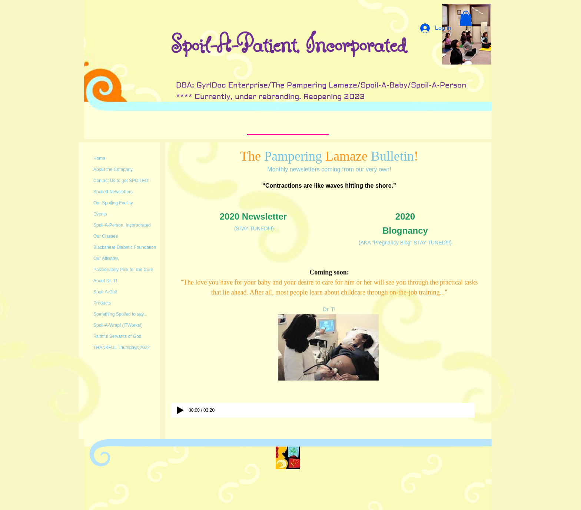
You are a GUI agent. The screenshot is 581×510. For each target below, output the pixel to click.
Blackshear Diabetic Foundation (124, 247)
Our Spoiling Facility (113, 202)
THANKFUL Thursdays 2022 (121, 347)
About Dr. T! (105, 280)
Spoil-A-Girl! (105, 292)
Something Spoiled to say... (120, 314)
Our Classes (105, 236)
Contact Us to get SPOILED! (121, 180)
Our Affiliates (106, 258)
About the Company (113, 169)
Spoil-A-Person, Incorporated (122, 225)
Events (100, 214)
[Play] (180, 410)
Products (102, 303)
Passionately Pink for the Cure (123, 269)
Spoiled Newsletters (113, 191)
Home (99, 158)
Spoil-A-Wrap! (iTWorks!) (118, 325)
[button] (465, 18)
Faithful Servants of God (117, 336)
